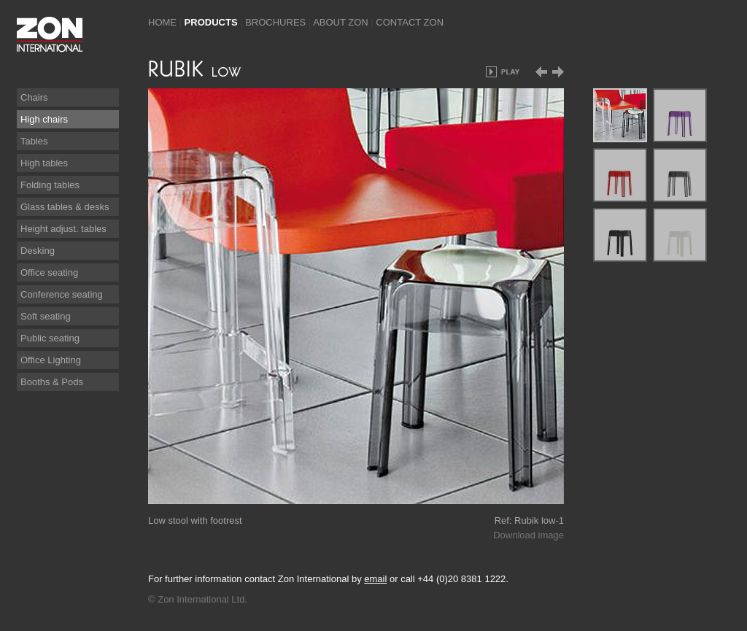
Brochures (275, 22)
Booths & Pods (51, 381)
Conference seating (61, 294)
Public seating (50, 338)
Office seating (49, 272)
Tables (34, 141)
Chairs (34, 97)
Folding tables (50, 184)
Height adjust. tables (63, 228)
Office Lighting (50, 360)
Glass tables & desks (64, 206)
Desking (37, 250)
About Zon (340, 22)
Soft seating (45, 316)
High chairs (44, 119)
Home (162, 22)
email (375, 578)
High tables (44, 163)
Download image (528, 535)
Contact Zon (410, 22)
